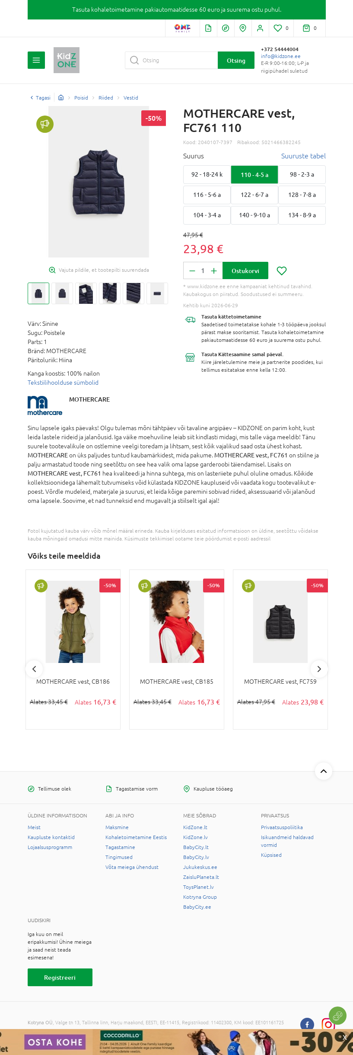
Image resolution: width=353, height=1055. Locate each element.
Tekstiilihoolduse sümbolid (63, 382)
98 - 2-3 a (302, 174)
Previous (34, 669)
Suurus (193, 156)
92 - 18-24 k (207, 174)
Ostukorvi (245, 270)
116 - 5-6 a (207, 194)
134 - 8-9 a (302, 215)
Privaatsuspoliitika (282, 827)
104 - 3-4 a (207, 215)
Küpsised (271, 855)
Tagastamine (120, 847)
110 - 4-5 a (254, 174)
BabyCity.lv (196, 857)
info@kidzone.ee (281, 56)
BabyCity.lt (196, 847)
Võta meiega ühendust (132, 867)
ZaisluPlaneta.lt (201, 877)
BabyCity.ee (197, 907)
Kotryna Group (200, 897)
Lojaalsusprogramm (50, 847)
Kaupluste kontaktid (51, 837)
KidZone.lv (195, 837)
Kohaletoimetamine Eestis (136, 837)
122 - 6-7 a (254, 194)
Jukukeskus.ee (200, 867)
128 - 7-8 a (302, 194)
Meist (34, 827)
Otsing (236, 60)
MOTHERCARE (89, 399)
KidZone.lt (195, 827)
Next (319, 669)
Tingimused (119, 857)
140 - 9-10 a (254, 215)
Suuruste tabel (303, 156)
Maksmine (117, 827)
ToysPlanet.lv (198, 887)
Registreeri (60, 977)
